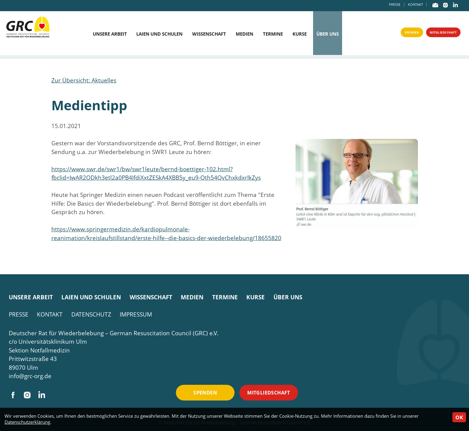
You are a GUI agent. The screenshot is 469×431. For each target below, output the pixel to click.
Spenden (394, 34)
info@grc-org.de (30, 376)
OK (459, 417)
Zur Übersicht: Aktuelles (83, 80)
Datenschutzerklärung (27, 422)
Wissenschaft (209, 34)
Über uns (328, 34)
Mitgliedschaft (436, 34)
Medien (244, 34)
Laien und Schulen (159, 34)
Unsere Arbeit (109, 34)
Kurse (300, 34)
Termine (273, 34)
